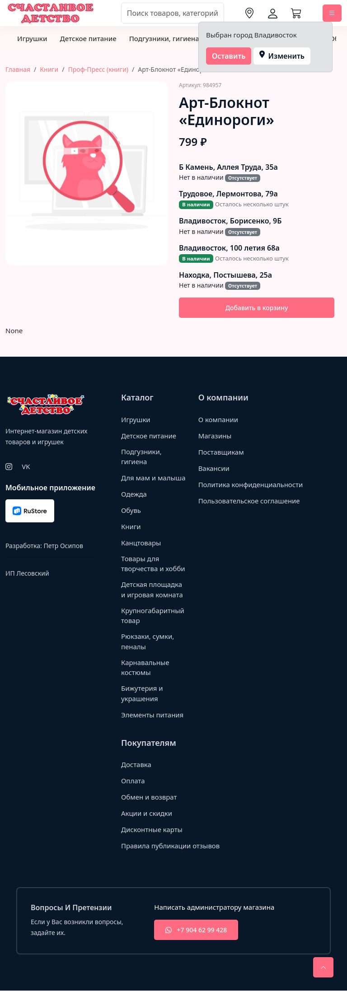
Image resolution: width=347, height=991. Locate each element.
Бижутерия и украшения (142, 693)
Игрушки (32, 38)
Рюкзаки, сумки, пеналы (147, 641)
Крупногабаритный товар (152, 615)
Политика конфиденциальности (234, 489)
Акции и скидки (147, 813)
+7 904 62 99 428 (196, 930)
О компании (218, 419)
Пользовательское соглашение (249, 510)
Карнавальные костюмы (145, 667)
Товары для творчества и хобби (153, 563)
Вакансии (214, 468)
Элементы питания (152, 714)
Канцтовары (141, 542)
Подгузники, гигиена (164, 38)
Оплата (133, 781)
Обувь (131, 510)
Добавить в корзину (256, 307)
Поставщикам (221, 451)
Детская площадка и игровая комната (152, 590)
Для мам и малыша (153, 477)
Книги (49, 69)
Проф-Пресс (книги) (98, 69)
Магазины (215, 435)
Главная (17, 69)
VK (26, 466)
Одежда (134, 493)
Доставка (136, 764)
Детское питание (88, 38)
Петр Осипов (63, 545)
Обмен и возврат (149, 797)
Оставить (229, 56)
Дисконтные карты (152, 829)
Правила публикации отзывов (170, 846)
